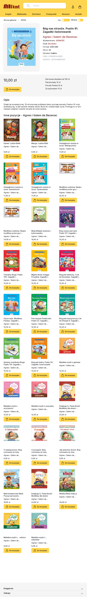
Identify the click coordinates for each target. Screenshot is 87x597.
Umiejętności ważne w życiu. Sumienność (13, 188)
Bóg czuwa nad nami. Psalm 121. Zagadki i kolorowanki (68, 232)
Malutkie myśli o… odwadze (39, 538)
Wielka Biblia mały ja (68, 493)
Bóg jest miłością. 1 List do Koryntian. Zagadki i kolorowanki (69, 276)
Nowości (66, 14)
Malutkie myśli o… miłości (15, 537)
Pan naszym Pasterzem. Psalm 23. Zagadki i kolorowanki (41, 319)
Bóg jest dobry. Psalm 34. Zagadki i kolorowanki (42, 363)
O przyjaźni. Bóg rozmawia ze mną (38, 451)
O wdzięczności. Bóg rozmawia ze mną (13, 451)
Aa (59, 20)
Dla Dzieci (36, 14)
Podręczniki (51, 14)
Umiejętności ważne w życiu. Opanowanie (41, 188)
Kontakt (78, 14)
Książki (8, 14)
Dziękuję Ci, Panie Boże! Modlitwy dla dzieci (41, 494)
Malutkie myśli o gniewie (69, 362)
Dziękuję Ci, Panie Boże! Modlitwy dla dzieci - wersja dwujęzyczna (69, 407)
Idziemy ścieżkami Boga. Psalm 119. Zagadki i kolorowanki (14, 363)
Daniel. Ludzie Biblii (12, 143)
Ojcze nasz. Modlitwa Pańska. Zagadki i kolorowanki (13, 319)
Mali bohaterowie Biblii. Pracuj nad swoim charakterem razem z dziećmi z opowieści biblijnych (14, 494)
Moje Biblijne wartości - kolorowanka (41, 232)
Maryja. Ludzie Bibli (39, 143)
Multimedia (22, 14)
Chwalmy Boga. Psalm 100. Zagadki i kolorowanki (13, 276)
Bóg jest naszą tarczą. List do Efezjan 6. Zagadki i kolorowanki (70, 319)
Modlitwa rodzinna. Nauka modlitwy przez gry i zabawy (70, 188)
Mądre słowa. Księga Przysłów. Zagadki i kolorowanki (40, 276)
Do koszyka (12, 89)
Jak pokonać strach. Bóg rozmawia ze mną (69, 451)
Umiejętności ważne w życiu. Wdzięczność (68, 144)
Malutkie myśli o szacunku (42, 406)
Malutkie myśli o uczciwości (10, 407)
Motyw (77, 20)
